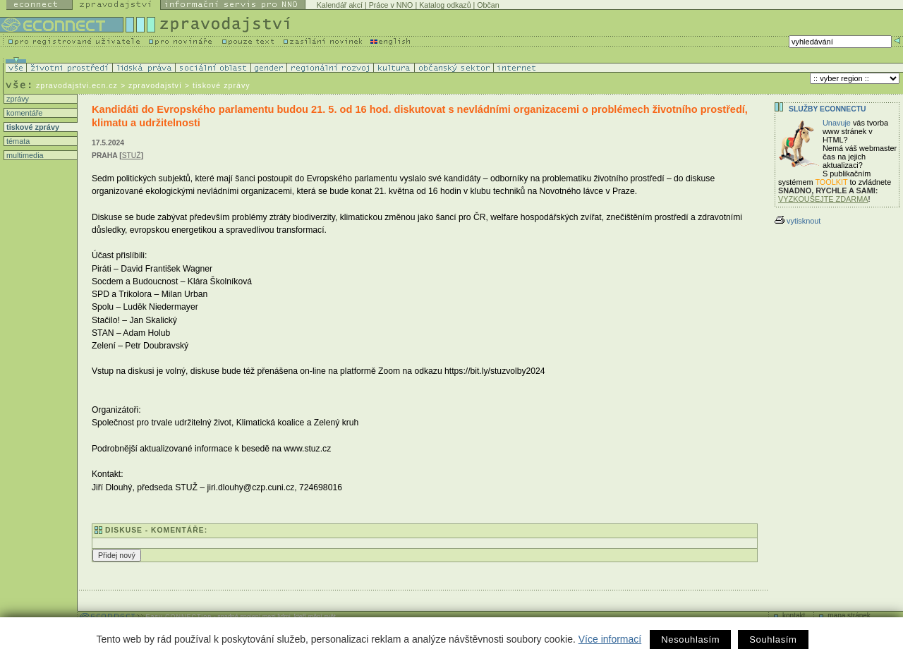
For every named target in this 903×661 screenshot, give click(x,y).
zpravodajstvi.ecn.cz (77, 85)
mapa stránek (849, 615)
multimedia (24, 155)
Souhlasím (772, 639)
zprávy (16, 99)
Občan (488, 5)
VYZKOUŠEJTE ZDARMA (823, 199)
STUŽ (131, 155)
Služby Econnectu (827, 109)
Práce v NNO (391, 5)
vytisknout (797, 221)
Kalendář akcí (340, 5)
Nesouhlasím (690, 639)
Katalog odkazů (445, 5)
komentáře (23, 113)
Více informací (609, 639)
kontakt (793, 615)
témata (17, 141)
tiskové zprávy (31, 127)
